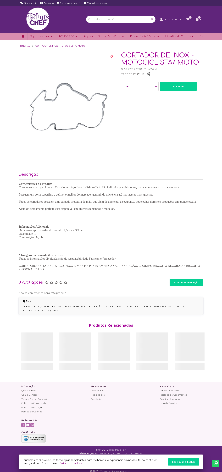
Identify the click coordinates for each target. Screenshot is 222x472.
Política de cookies (71, 463)
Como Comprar (29, 394)
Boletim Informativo (170, 399)
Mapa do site (98, 394)
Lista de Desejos (168, 403)
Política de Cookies (31, 411)
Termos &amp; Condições (35, 399)
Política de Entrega (31, 407)
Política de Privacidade (33, 403)
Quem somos (28, 390)
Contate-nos (97, 390)
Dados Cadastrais (169, 390)
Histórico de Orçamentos (173, 394)
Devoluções (97, 399)
